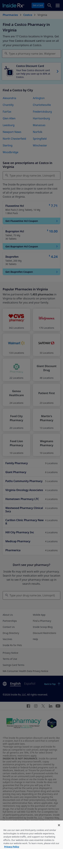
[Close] (59, 829)
